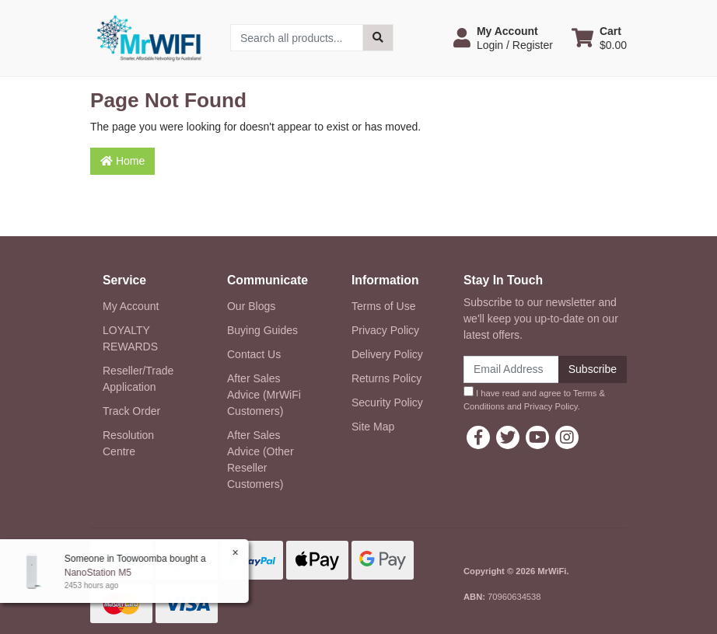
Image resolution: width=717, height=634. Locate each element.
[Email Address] (511, 369)
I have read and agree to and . (534, 398)
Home (122, 161)
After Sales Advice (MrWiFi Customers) (264, 394)
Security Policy (387, 402)
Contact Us (254, 354)
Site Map (373, 426)
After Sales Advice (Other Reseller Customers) (260, 459)
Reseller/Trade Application (138, 378)
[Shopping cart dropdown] (599, 38)
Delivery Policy (387, 354)
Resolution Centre (128, 443)
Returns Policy (386, 378)
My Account (131, 306)
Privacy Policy (385, 330)
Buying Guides (262, 330)
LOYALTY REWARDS (130, 338)
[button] (503, 38)
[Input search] (296, 37)
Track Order (131, 411)
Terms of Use (383, 306)
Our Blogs (251, 306)
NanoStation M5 (97, 572)
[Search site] (377, 37)
